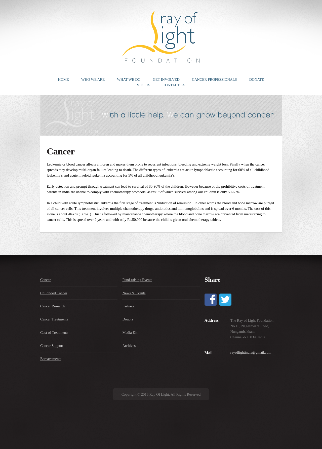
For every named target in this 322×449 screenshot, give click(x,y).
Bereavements (50, 359)
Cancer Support (51, 346)
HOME (63, 79)
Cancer (45, 280)
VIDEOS (143, 85)
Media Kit (129, 333)
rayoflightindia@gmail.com (250, 352)
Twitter (225, 300)
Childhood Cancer (53, 293)
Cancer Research (52, 306)
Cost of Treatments (54, 333)
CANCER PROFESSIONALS (214, 79)
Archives (129, 346)
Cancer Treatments (54, 319)
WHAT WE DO (128, 79)
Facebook (211, 300)
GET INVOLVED (166, 79)
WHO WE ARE (93, 79)
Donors (127, 319)
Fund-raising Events (137, 280)
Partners (128, 306)
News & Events (133, 293)
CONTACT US (174, 85)
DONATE (256, 79)
